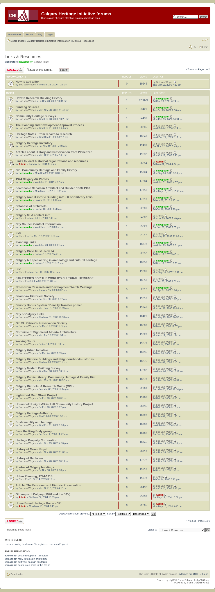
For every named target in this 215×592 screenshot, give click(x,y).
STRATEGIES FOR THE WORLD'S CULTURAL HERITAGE (54, 278)
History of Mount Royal (31, 449)
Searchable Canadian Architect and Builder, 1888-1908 (53, 188)
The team (144, 574)
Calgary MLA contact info (33, 215)
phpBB (172, 580)
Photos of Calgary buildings (35, 467)
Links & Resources (83, 41)
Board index (18, 41)
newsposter (26, 61)
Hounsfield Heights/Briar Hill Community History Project (54, 404)
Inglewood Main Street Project (36, 395)
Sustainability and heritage (34, 422)
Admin (22, 164)
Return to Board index (19, 529)
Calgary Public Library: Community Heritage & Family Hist (55, 377)
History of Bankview (29, 458)
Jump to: (152, 530)
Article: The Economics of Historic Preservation (48, 485)
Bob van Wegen (27, 84)
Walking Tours (25, 341)
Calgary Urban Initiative (32, 350)
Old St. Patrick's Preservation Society (41, 323)
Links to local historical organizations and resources (52, 161)
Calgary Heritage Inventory (34, 143)
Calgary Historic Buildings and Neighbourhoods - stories (55, 359)
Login (205, 47)
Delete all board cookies (164, 574)
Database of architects (31, 206)
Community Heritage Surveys (36, 116)
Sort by (119, 513)
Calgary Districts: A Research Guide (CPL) (44, 386)
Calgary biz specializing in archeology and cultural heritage (56, 260)
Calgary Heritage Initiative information (48, 41)
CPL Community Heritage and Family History (46, 170)
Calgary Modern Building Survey (38, 368)
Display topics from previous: (82, 513)
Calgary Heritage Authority (34, 413)
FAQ (195, 47)
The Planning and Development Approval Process (50, 125)
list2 (18, 233)
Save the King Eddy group (34, 431)
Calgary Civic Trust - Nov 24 (35, 251)
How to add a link (27, 81)
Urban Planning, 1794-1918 (34, 476)
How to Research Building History (39, 98)
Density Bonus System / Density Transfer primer (49, 305)
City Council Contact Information (38, 224)
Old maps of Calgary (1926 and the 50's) (43, 494)
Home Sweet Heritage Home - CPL (39, 503)
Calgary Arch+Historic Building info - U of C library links (54, 197)
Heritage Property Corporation (36, 440)
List (18, 269)
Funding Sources (27, 107)
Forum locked (14, 69)
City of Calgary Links (30, 314)
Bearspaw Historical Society (35, 296)
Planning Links (26, 242)
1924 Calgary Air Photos (32, 179)
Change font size (205, 40)
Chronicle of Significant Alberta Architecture (46, 332)
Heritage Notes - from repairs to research (44, 134)
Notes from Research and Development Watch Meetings (54, 287)
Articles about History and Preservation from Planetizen (54, 152)
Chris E (23, 218)
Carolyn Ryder (41, 61)
